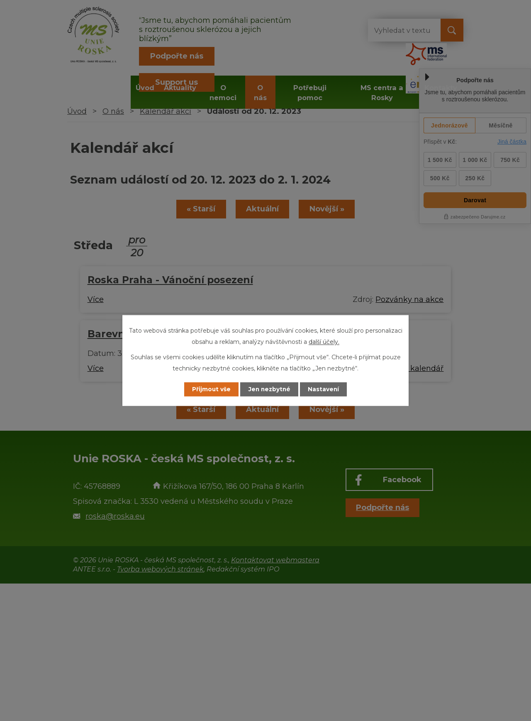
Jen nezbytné (269, 389)
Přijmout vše (209, 389)
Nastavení (326, 389)
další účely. (324, 342)
